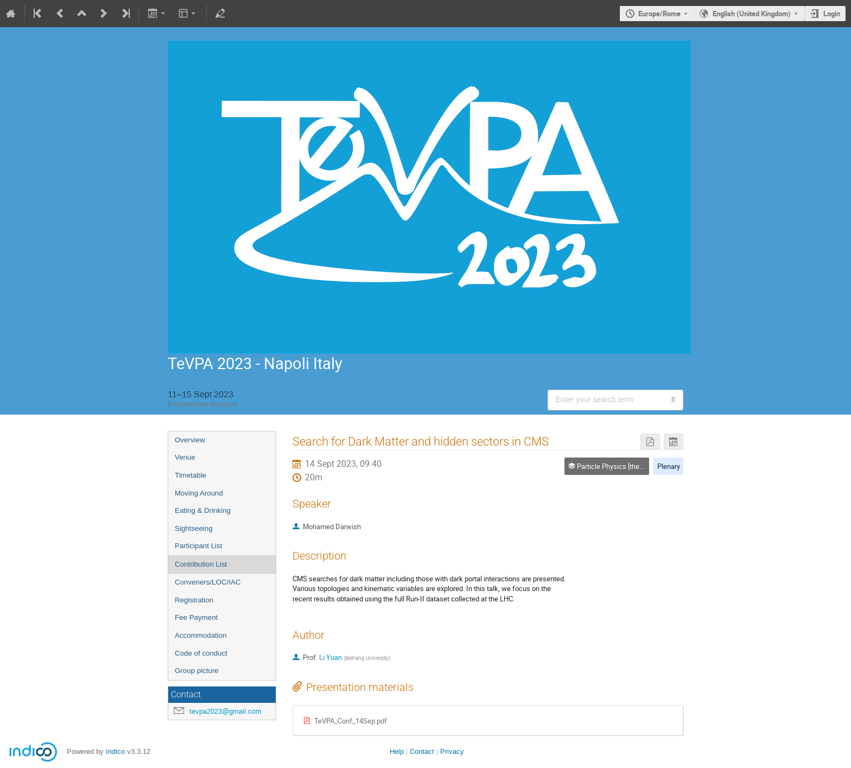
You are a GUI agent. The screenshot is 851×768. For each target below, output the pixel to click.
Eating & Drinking (203, 510)
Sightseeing (194, 528)
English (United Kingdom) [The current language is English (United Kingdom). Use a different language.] (752, 13)
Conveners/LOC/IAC (207, 582)
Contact (422, 751)
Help (397, 751)
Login (831, 13)
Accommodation (201, 635)
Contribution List (201, 564)
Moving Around (199, 493)
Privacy (452, 751)
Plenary (668, 466)
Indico (115, 751)
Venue (185, 457)
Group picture (197, 671)
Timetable (190, 475)
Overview (190, 440)
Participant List (198, 546)
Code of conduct (201, 653)
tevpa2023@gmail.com (225, 711)
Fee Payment (196, 617)
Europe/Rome (659, 13)
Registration (194, 600)
